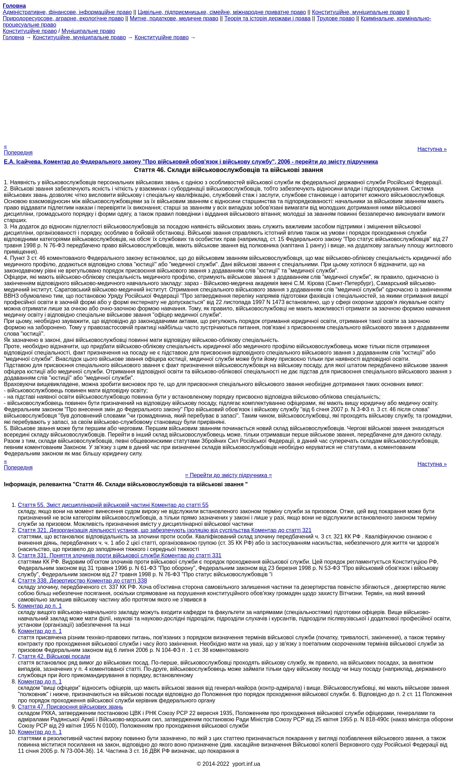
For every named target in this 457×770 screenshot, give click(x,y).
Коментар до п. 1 (40, 606)
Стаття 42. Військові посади (54, 656)
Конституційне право (30, 31)
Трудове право (336, 18)
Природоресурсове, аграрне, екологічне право (63, 18)
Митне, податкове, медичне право (174, 18)
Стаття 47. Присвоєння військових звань (70, 707)
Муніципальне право (88, 31)
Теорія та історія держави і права (267, 18)
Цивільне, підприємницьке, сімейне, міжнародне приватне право (222, 12)
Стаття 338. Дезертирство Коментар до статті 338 (82, 581)
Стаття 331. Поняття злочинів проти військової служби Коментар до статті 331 (119, 555)
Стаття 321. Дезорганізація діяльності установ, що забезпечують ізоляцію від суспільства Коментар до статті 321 (165, 530)
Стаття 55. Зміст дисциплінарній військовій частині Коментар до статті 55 (113, 505)
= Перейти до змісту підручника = (228, 475)
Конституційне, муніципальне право (358, 12)
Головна (13, 37)
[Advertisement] (229, 90)
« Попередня (18, 149)
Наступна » (432, 149)
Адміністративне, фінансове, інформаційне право (67, 12)
